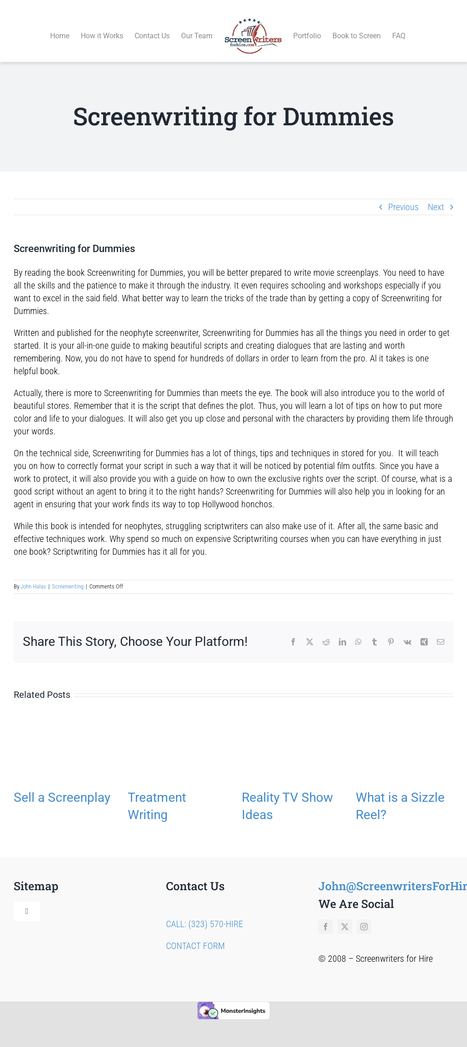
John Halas (33, 576)
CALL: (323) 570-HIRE (204, 913)
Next (436, 196)
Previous (403, 196)
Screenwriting (67, 576)
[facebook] (325, 916)
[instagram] (364, 916)
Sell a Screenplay (62, 786)
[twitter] (344, 916)
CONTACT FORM (195, 935)
